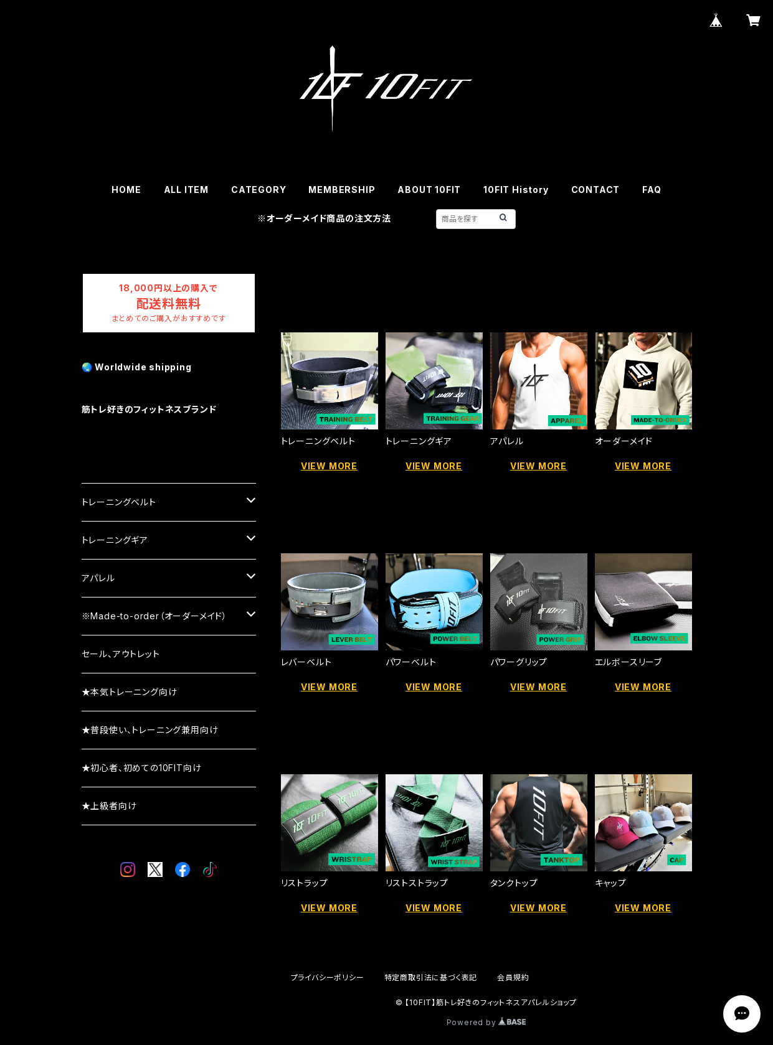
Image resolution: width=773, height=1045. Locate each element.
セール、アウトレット (121, 654)
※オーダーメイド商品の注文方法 (324, 218)
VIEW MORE (329, 466)
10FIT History (515, 189)
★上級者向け (109, 805)
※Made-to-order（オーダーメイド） (154, 616)
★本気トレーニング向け (130, 692)
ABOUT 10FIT (429, 189)
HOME (126, 189)
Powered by (486, 1022)
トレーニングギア (115, 540)
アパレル (98, 578)
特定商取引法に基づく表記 (431, 977)
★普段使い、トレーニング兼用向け (150, 729)
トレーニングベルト (119, 502)
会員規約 (513, 977)
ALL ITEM (186, 189)
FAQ (651, 189)
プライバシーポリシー (327, 977)
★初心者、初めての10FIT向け (142, 767)
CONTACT (595, 189)
